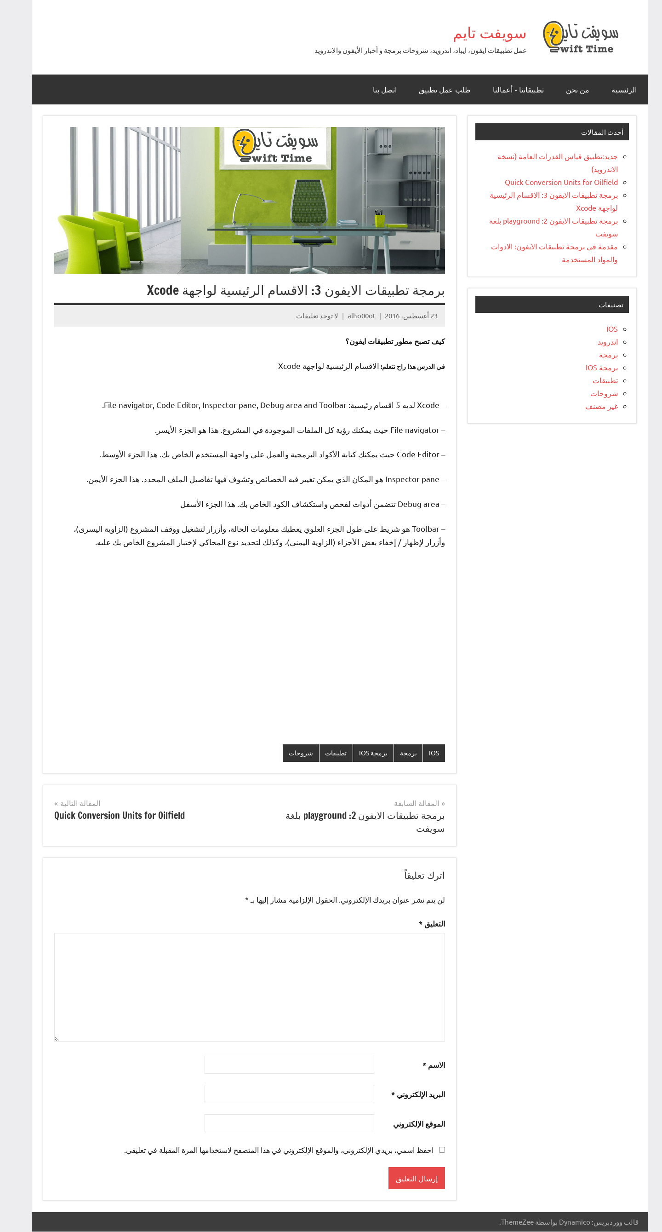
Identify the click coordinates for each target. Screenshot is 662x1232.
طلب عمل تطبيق (436, 90)
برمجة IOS (362, 752)
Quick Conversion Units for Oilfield (552, 181)
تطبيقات (323, 752)
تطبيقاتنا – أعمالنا (509, 90)
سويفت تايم (473, 31)
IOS (424, 752)
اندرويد (599, 341)
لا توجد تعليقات (308, 315)
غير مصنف (592, 405)
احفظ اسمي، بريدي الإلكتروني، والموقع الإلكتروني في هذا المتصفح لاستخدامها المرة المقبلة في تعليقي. (270, 1150)
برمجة (398, 752)
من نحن (569, 90)
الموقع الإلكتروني (410, 1124)
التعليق (423, 924)
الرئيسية (615, 90)
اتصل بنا (376, 90)
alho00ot (353, 315)
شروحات (286, 752)
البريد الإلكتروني (409, 1095)
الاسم (425, 1065)
